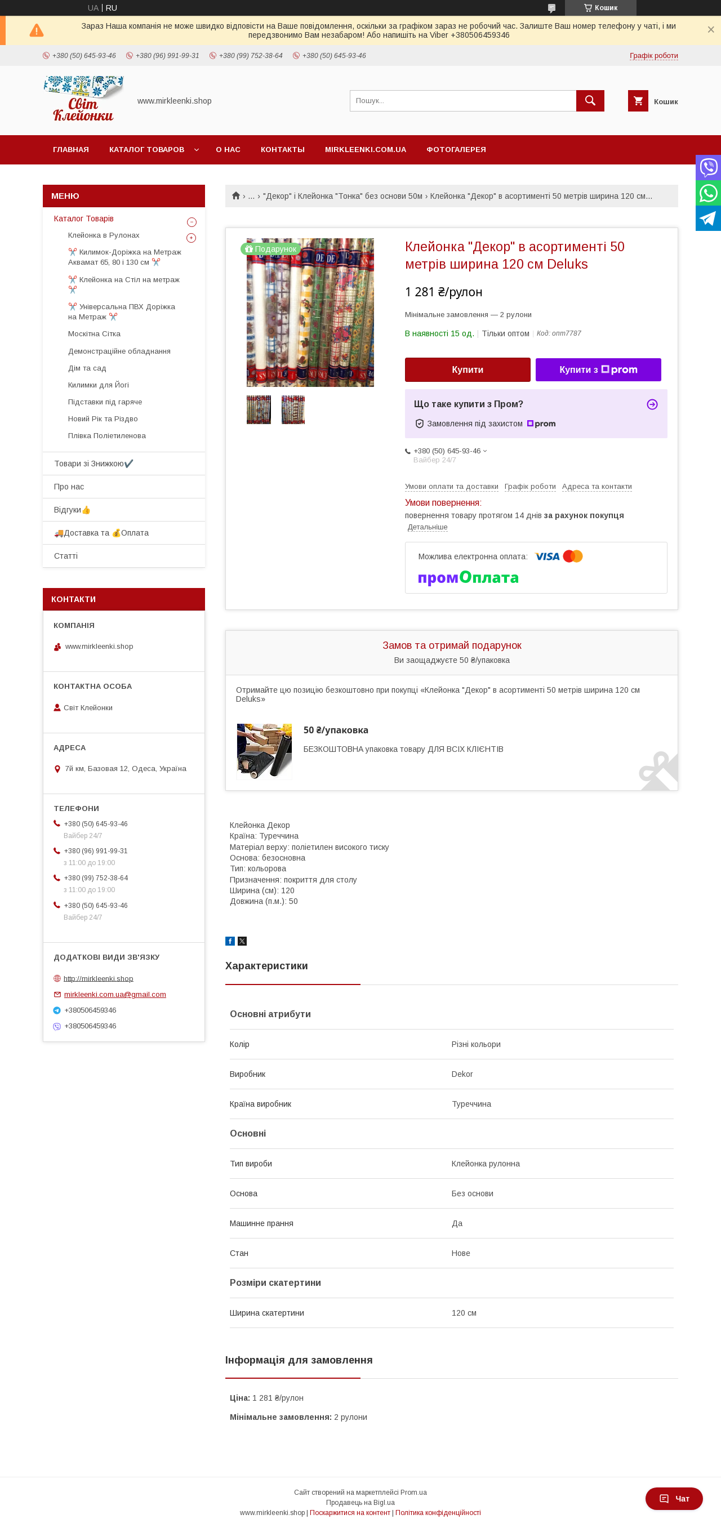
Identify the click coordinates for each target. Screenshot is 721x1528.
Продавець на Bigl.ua (360, 1503)
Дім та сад (87, 368)
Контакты (283, 149)
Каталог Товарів (84, 218)
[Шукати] (590, 101)
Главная (71, 149)
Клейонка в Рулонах (104, 235)
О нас (228, 149)
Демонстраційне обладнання (119, 351)
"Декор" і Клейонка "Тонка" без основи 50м (342, 196)
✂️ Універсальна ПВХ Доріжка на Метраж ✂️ (121, 311)
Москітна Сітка (94, 333)
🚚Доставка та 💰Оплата (101, 532)
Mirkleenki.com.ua (365, 149)
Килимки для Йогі (98, 385)
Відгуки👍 (72, 509)
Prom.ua (413, 1492)
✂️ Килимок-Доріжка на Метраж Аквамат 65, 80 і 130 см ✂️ (124, 257)
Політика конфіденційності (438, 1513)
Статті (66, 555)
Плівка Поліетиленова (107, 435)
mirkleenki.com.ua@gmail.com (115, 994)
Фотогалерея (456, 149)
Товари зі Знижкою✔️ (93, 463)
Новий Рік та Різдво (103, 419)
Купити (468, 370)
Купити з (598, 370)
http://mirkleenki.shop (98, 978)
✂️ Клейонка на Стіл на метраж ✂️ (124, 284)
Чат (674, 1499)
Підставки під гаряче (105, 402)
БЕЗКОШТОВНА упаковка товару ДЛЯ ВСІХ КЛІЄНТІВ (404, 749)
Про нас (69, 486)
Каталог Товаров (146, 149)
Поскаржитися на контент (350, 1513)
